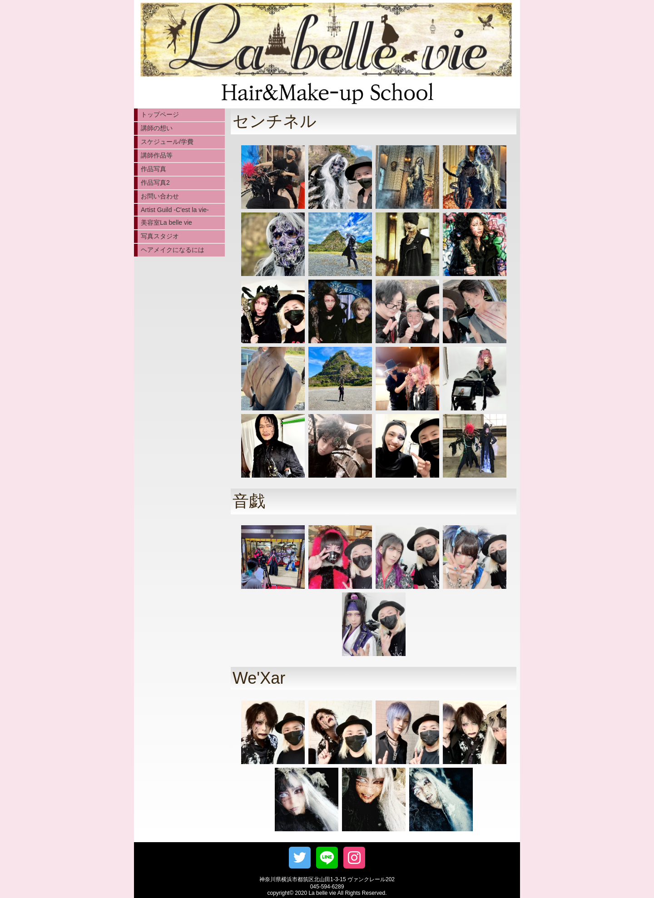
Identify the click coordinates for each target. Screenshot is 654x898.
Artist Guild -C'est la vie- (175, 209)
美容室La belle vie (166, 222)
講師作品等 (157, 155)
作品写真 (153, 169)
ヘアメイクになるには (172, 249)
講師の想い (157, 128)
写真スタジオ (160, 236)
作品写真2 (155, 182)
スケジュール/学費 (167, 141)
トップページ (160, 114)
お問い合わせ (160, 196)
